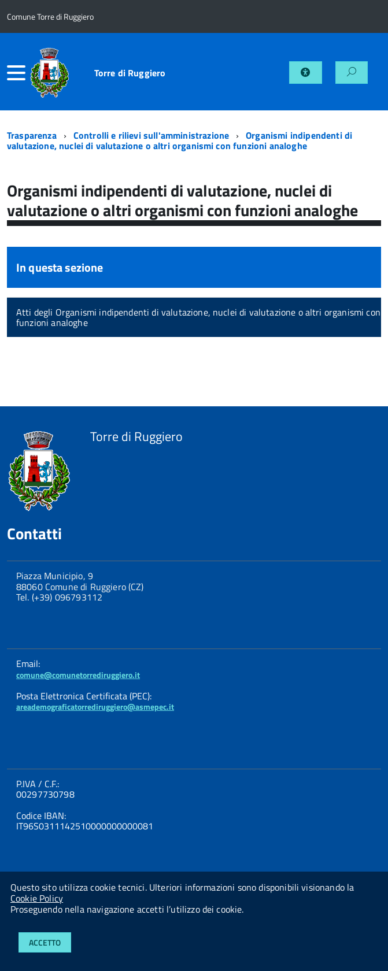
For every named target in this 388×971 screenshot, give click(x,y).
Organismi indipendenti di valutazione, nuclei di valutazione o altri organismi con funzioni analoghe (179, 140)
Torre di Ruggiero (130, 72)
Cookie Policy (36, 898)
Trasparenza (32, 135)
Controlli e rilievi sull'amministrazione (151, 135)
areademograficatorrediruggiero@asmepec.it (95, 707)
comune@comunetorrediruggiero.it (78, 675)
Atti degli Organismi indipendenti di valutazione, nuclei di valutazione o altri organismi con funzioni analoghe (198, 317)
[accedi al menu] (18, 73)
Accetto (45, 942)
